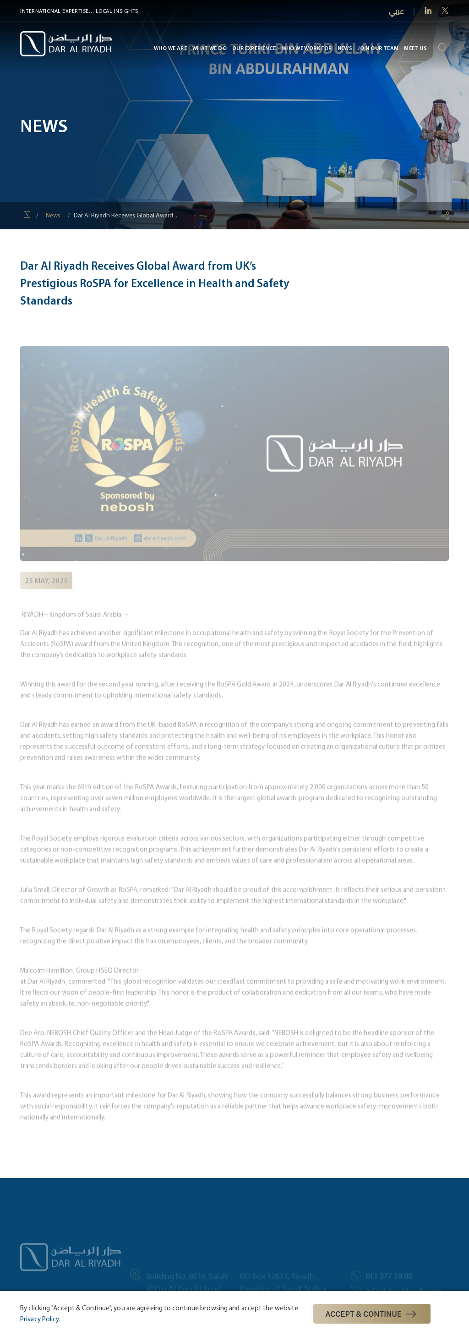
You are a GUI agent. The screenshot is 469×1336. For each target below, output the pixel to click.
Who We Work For (306, 47)
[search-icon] (442, 48)
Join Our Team (378, 47)
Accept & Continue (372, 1314)
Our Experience (254, 47)
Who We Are (170, 47)
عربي (396, 11)
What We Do (209, 47)
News (344, 47)
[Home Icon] (28, 215)
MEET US (415, 47)
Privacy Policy (39, 1319)
